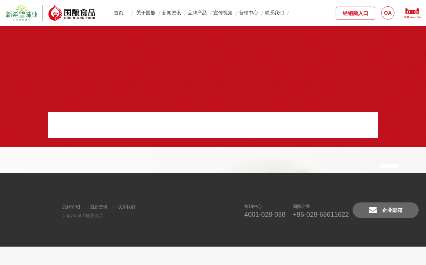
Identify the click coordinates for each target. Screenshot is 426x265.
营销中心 (248, 12)
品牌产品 (197, 12)
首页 (118, 12)
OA (388, 13)
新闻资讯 (171, 12)
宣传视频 (222, 12)
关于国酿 (145, 12)
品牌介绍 (71, 206)
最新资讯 (99, 206)
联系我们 (274, 12)
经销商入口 (355, 13)
